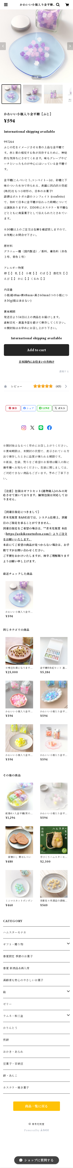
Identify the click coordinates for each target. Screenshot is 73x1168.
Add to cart (36, 350)
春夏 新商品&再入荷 (16, 968)
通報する (64, 371)
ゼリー (7, 1004)
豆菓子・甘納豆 (13, 1063)
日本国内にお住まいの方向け (36, 362)
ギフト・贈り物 (13, 944)
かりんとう (10, 1028)
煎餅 (6, 1040)
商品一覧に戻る (36, 1106)
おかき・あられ (13, 1052)
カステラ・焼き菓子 (16, 1087)
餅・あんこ (10, 1075)
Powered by (36, 1130)
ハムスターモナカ (14, 932)
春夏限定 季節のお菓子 (18, 956)
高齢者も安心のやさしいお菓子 (23, 980)
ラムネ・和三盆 (13, 1016)
